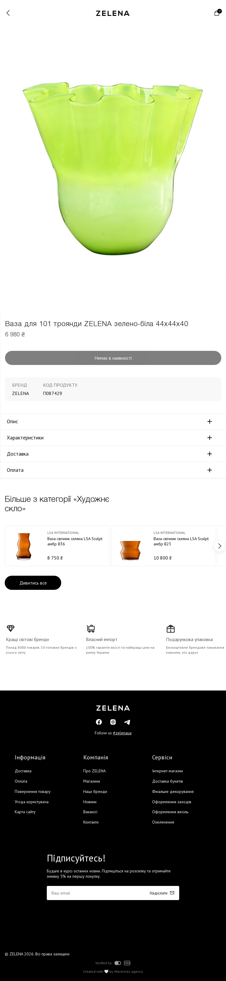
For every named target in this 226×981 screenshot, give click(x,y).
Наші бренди (95, 791)
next (219, 546)
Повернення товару (33, 791)
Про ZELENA (94, 770)
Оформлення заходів (171, 801)
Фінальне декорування (173, 791)
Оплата (15, 470)
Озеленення (163, 822)
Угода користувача (32, 801)
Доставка (18, 454)
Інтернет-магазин (167, 770)
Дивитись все (33, 583)
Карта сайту (25, 811)
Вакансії (90, 811)
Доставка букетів (167, 781)
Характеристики (25, 437)
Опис (12, 421)
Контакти (91, 822)
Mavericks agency (128, 972)
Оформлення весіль (170, 811)
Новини (90, 801)
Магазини (91, 781)
